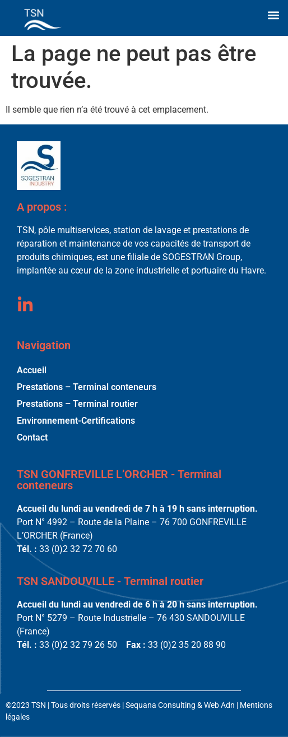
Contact (32, 437)
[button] (273, 15)
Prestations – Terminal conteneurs (86, 387)
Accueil (32, 370)
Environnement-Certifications (76, 420)
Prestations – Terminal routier (77, 403)
